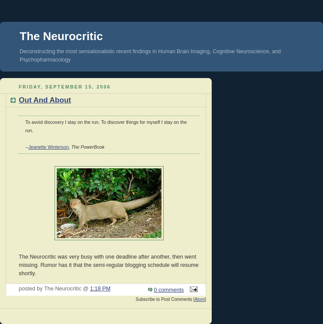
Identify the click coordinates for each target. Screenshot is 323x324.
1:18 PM (100, 289)
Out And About (45, 100)
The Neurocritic (61, 36)
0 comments (169, 290)
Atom (200, 299)
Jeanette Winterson (48, 147)
